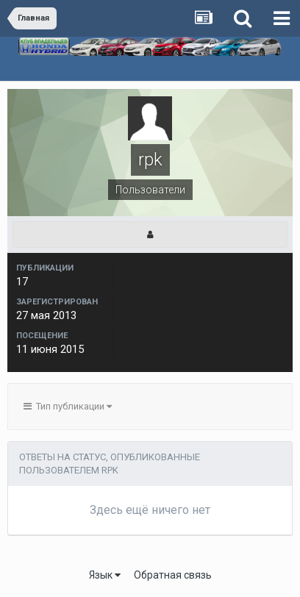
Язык (105, 575)
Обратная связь (173, 575)
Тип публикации (68, 406)
